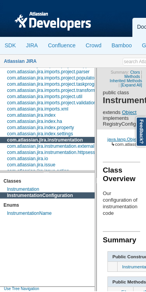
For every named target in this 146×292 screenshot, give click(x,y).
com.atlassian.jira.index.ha (34, 121)
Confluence (62, 45)
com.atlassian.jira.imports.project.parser (48, 71)
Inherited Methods (126, 81)
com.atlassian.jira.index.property (40, 127)
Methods (132, 76)
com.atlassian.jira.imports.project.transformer (53, 90)
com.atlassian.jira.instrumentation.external (50, 146)
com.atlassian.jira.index (31, 115)
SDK (10, 45)
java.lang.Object (123, 139)
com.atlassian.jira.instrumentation (45, 140)
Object (129, 112)
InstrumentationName (29, 213)
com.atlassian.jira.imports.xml (37, 109)
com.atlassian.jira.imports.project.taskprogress (55, 84)
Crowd (93, 45)
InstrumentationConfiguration (40, 195)
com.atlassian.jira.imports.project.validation (51, 102)
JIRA (32, 45)
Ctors (135, 72)
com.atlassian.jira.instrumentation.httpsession (54, 152)
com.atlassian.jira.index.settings (40, 133)
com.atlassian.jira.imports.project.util (44, 96)
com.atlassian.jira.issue (31, 165)
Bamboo (121, 45)
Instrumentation (23, 189)
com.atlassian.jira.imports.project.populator (51, 78)
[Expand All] (131, 85)
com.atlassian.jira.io (27, 158)
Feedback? (141, 131)
